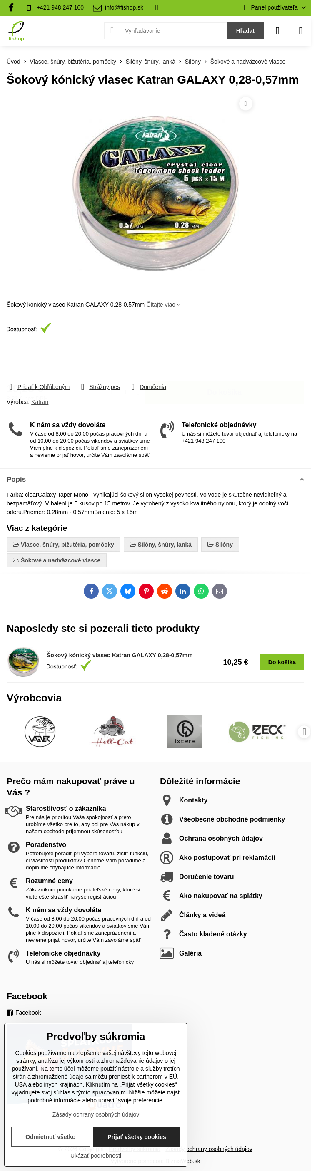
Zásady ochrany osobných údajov (208, 1149)
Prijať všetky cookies (136, 1137)
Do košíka (224, 358)
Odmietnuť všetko (50, 1137)
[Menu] (301, 30)
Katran (39, 402)
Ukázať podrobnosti (95, 1155)
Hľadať (245, 30)
